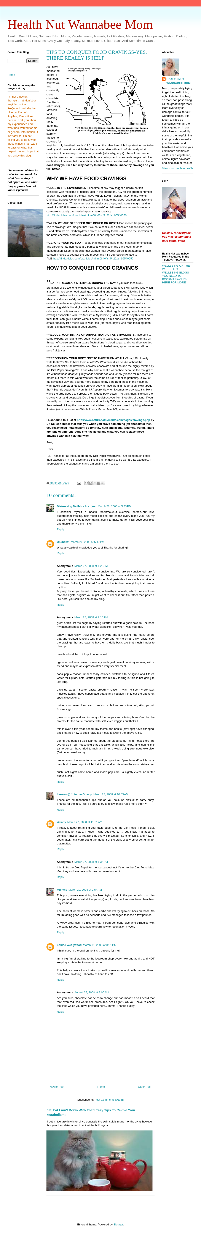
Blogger (118, 1224)
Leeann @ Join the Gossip (74, 794)
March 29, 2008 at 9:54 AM (85, 889)
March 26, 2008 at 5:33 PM (114, 506)
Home (101, 1086)
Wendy (61, 822)
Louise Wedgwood (69, 945)
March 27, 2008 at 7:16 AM (91, 617)
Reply (60, 529)
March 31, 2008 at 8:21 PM (99, 945)
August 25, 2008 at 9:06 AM (91, 992)
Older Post (144, 1086)
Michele (62, 889)
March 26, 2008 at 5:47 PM (87, 542)
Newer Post (57, 1086)
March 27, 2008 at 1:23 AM (91, 565)
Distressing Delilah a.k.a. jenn (77, 506)
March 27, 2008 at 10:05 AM (110, 794)
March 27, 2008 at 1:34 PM (91, 861)
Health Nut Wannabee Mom (80, 24)
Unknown (63, 542)
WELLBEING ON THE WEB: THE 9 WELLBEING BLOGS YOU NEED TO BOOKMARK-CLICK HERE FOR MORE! (176, 274)
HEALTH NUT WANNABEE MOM (178, 81)
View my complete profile (177, 168)
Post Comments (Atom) (109, 1099)
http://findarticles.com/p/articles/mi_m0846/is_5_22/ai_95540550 (86, 215)
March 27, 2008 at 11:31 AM (84, 822)
